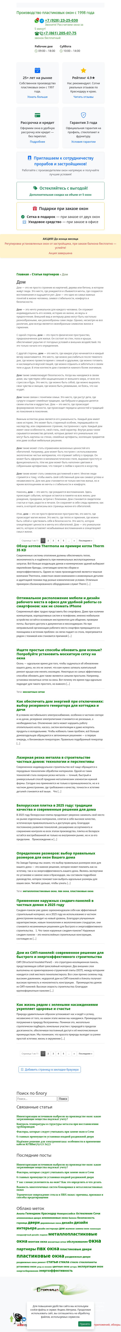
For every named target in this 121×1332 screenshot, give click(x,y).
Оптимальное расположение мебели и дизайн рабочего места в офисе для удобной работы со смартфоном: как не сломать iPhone (59, 602)
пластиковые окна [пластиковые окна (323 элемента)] (40, 1255)
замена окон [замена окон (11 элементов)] (82, 1228)
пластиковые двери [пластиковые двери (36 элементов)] (76, 1249)
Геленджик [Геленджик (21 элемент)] (33, 1213)
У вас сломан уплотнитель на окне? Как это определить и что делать (59, 1182)
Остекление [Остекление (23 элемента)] (84, 1213)
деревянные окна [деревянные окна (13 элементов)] (50, 1222)
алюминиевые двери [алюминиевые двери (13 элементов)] (29, 1217)
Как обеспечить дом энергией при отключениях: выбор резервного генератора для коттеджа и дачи (60, 705)
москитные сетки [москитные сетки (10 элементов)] (57, 1241)
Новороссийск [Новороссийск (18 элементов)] (66, 1213)
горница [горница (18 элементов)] (22, 1222)
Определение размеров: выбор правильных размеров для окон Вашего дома (56, 855)
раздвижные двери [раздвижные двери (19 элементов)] (77, 1256)
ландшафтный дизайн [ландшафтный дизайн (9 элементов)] (28, 1234)
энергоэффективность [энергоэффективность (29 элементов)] (56, 1271)
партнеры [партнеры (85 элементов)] (26, 1248)
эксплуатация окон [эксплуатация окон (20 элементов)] (90, 1266)
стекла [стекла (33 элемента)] (64, 1262)
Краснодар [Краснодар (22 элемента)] (48, 1213)
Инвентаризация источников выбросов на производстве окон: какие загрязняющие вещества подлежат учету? (59, 1118)
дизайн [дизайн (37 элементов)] (67, 1223)
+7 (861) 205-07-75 (59, 32)
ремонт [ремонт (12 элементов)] (41, 1262)
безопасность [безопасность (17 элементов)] (86, 1217)
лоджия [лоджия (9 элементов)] (44, 1234)
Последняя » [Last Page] (85, 540)
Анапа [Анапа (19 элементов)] (21, 1213)
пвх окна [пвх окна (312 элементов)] (48, 1248)
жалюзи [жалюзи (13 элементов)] (70, 1228)
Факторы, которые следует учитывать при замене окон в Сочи (55, 1131)
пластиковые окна (81, 891)
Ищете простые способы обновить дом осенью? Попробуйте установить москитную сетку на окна (59, 654)
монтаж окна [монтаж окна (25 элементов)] (37, 1241)
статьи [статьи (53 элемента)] (52, 1261)
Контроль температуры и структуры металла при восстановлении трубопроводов (57, 1125)
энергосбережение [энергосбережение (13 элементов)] (27, 1270)
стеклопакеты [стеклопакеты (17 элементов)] (88, 1262)
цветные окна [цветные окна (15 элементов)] (60, 1266)
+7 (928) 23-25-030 (61, 20)
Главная (23, 274)
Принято (85, 1324)
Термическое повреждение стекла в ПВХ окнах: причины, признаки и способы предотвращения (60, 1196)
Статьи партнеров (45, 274)
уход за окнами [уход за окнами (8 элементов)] (44, 1267)
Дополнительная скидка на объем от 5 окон (60, 195)
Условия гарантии (83, 142)
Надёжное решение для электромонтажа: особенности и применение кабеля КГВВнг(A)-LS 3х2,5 (59, 1143)
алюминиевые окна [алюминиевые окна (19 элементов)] (55, 1217)
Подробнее (37, 142)
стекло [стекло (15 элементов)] (74, 1262)
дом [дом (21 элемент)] (62, 1228)
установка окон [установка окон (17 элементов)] (26, 1266)
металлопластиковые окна (40, 891)
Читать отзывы (83, 97)
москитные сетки (34, 691)
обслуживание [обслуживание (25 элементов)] (77, 1241)
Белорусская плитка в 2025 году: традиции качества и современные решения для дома (56, 807)
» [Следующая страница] (74, 540)
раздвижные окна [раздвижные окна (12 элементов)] (27, 1262)
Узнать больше (37, 97)
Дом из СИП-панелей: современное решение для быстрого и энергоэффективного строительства (60, 954)
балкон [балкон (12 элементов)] (73, 1217)
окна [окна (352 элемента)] (94, 1240)
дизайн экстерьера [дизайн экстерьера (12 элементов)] (47, 1228)
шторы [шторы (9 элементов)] (73, 1266)
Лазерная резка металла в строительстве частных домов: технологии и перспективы (55, 759)
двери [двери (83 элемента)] (34, 1222)
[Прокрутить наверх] (13, 1322)
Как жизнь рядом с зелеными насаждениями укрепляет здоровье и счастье (57, 1006)
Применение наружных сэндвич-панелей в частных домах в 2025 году (55, 902)
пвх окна (63, 891)
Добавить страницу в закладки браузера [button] (50, 1070)
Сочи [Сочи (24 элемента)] (96, 1213)
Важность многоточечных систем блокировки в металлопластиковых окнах (59, 1188)
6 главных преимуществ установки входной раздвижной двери (55, 1136)
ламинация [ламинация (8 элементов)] (95, 1229)
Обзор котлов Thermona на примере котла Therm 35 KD (60, 548)
